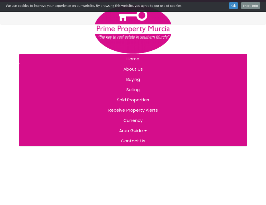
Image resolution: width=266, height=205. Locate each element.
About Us (133, 69)
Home (133, 59)
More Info (250, 5)
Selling (133, 90)
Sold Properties (133, 100)
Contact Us (133, 141)
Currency (133, 120)
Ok (233, 5)
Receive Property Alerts (133, 110)
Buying (133, 79)
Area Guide (133, 131)
